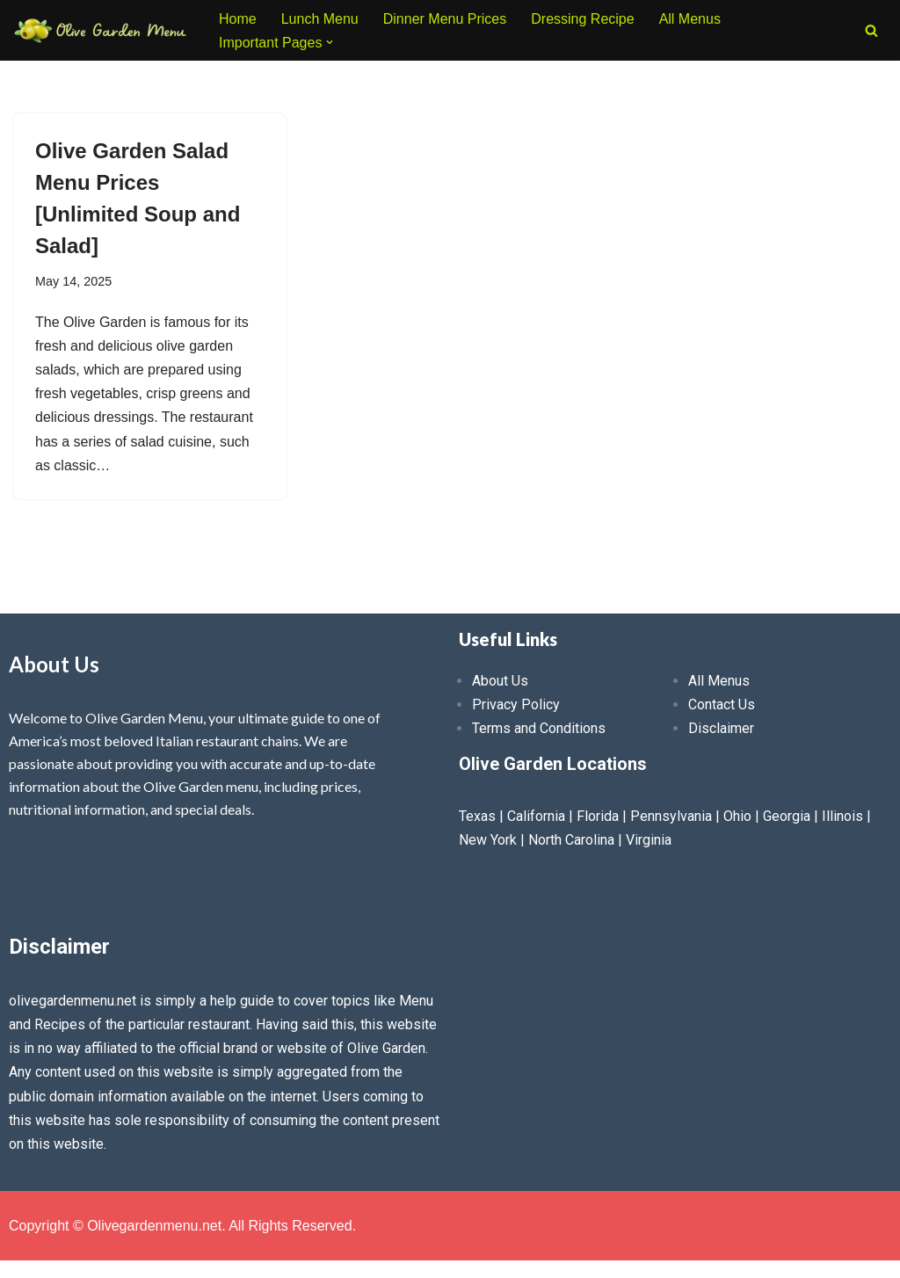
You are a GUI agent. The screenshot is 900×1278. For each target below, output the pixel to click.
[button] (329, 42)
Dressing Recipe (582, 18)
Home (238, 18)
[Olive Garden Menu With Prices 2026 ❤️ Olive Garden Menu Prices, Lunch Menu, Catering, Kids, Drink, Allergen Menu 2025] (101, 31)
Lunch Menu (320, 18)
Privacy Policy (516, 704)
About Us (500, 680)
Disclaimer (721, 728)
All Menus (690, 18)
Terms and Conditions (539, 728)
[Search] (871, 30)
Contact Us (721, 704)
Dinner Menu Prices (445, 18)
